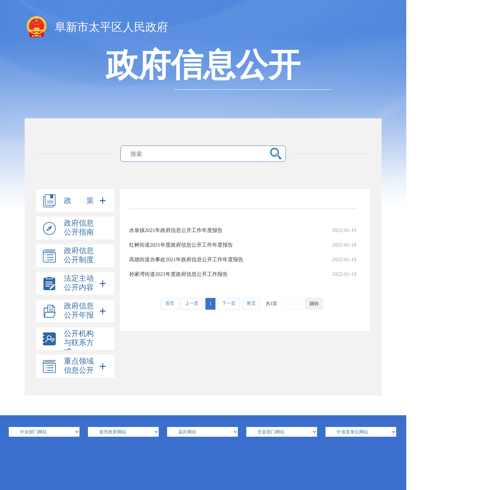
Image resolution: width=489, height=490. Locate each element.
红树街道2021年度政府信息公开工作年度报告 (242, 245)
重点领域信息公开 (79, 365)
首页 (169, 303)
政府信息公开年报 (79, 310)
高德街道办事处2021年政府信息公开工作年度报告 (242, 259)
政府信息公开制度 (79, 255)
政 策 (79, 201)
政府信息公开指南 (79, 227)
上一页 (192, 303)
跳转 (314, 303)
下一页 (229, 303)
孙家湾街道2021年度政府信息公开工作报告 (242, 274)
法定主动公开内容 (79, 282)
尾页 (251, 303)
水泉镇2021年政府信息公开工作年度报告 (242, 230)
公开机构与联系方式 (79, 342)
